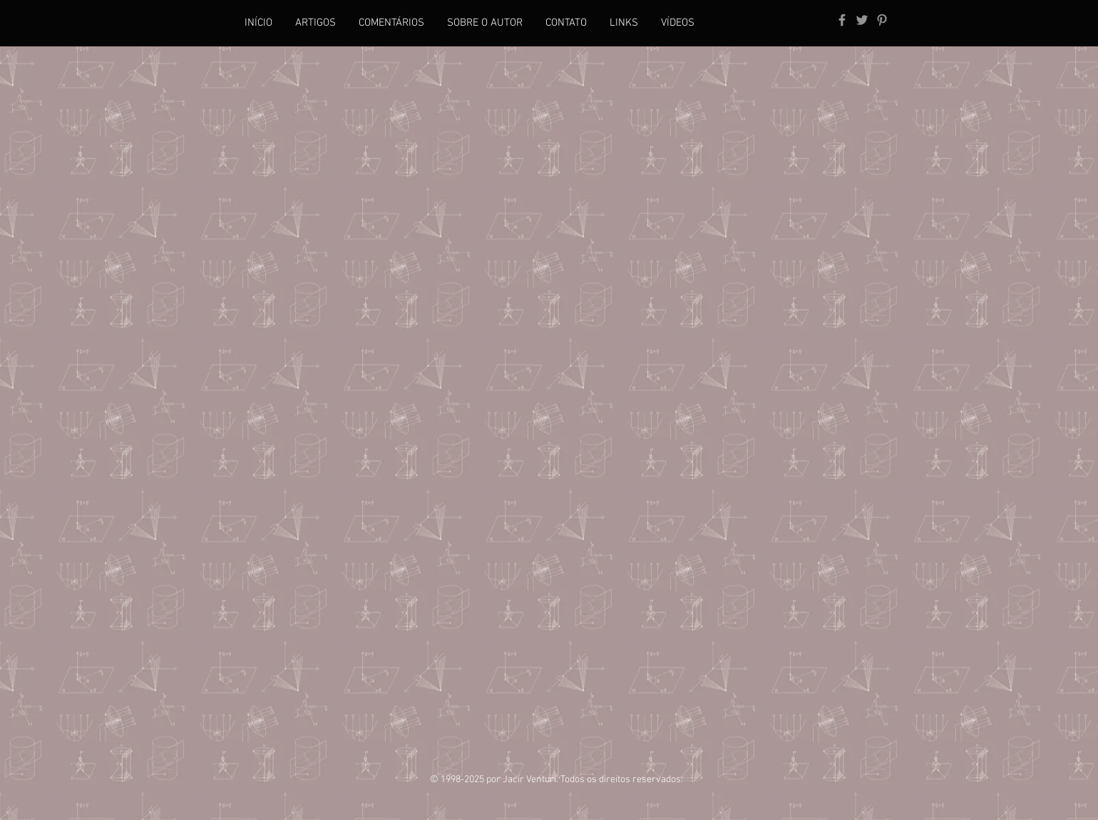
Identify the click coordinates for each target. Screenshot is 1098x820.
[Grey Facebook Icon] (842, 20)
